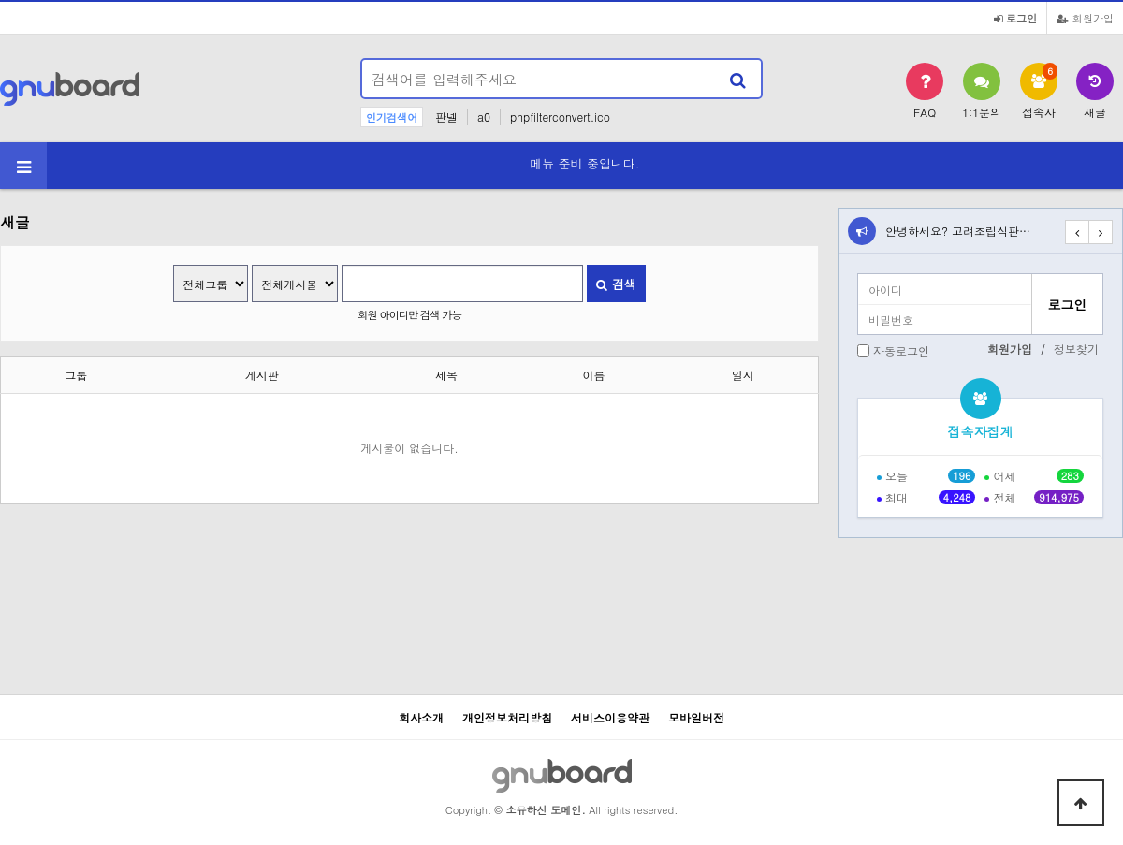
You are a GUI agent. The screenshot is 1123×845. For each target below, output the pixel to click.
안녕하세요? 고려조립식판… (957, 231)
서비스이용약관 (610, 717)
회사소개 (421, 717)
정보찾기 (1076, 349)
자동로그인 (901, 350)
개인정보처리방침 (507, 717)
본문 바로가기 (0, 0)
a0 (483, 116)
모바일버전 (696, 717)
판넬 (446, 116)
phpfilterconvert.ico (560, 116)
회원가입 (1085, 17)
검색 (615, 284)
